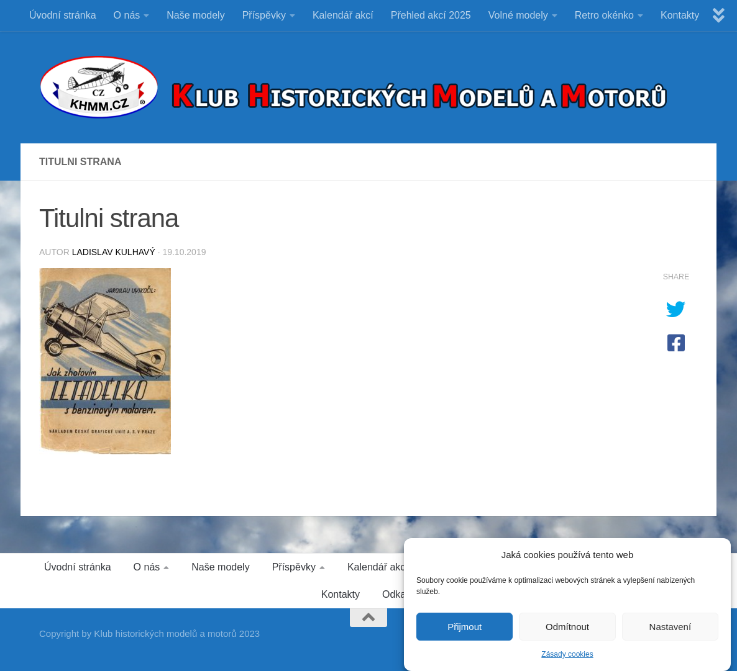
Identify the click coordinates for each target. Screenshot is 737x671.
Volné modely (518, 15)
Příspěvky (264, 15)
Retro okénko (604, 15)
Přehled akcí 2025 (431, 15)
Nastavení (670, 631)
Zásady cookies (567, 659)
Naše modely (195, 15)
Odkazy (399, 594)
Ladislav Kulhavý (113, 252)
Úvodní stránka (62, 15)
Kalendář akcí (343, 15)
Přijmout (464, 631)
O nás (127, 15)
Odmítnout (567, 631)
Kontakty (680, 15)
